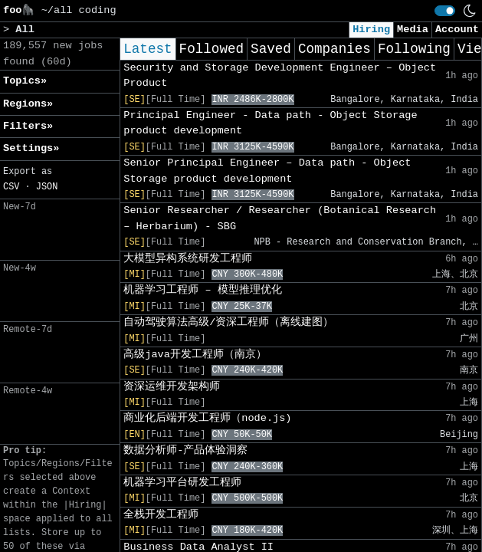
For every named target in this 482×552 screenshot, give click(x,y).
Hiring (371, 29)
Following (414, 49)
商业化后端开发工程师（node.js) (207, 418)
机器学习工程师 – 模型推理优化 (202, 290)
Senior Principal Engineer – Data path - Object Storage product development (267, 170)
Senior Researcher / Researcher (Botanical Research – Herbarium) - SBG (279, 218)
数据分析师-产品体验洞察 (185, 450)
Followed (211, 49)
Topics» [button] (25, 81)
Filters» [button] (28, 126)
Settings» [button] (31, 148)
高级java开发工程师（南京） (195, 354)
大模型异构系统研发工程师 (187, 258)
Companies (334, 49)
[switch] (444, 10)
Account (457, 29)
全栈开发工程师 (160, 515)
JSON (47, 187)
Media (412, 29)
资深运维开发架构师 (171, 387)
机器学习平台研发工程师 (182, 482)
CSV (11, 187)
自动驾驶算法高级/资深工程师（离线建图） (228, 322)
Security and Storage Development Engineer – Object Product (279, 75)
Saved (271, 49)
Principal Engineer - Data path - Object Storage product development (270, 123)
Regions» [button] (28, 104)
